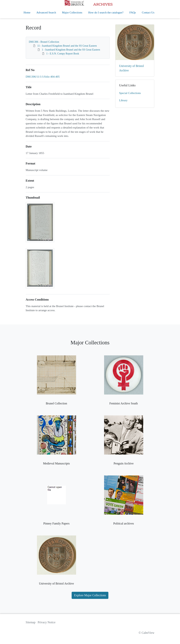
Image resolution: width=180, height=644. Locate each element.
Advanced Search (46, 12)
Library (123, 100)
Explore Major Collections (90, 595)
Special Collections (130, 93)
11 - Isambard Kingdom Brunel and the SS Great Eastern (67, 45)
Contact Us (148, 12)
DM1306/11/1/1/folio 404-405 (43, 76)
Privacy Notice (47, 622)
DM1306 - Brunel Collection (44, 41)
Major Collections (72, 12)
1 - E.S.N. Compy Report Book (62, 53)
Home (27, 12)
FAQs (132, 12)
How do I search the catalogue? (105, 12)
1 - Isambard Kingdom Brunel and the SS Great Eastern (71, 49)
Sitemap (30, 622)
